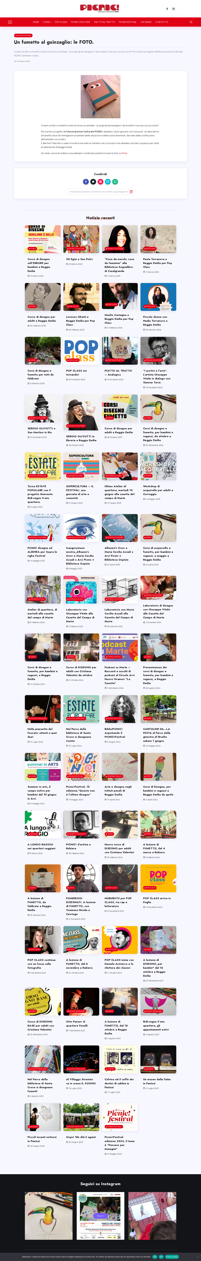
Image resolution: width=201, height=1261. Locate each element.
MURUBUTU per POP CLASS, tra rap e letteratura (119, 910)
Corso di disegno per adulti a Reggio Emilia (42, 323)
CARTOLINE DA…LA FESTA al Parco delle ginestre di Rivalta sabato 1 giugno (157, 743)
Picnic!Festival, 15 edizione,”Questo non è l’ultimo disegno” (81, 798)
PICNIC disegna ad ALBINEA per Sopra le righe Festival (41, 560)
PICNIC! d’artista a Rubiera (79, 854)
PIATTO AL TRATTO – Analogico (119, 376)
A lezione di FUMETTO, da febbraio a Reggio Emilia (40, 912)
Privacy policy (172, 1257)
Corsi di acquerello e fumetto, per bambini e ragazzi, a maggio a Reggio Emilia (158, 562)
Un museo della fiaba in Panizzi (157, 1089)
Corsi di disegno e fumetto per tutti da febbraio (41, 378)
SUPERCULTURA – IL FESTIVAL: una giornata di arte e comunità (81, 500)
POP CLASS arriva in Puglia (157, 908)
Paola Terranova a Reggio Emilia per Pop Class (155, 263)
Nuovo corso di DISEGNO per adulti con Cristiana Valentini (120, 856)
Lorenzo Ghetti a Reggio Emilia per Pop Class (78, 325)
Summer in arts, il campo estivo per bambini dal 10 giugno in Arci (43, 800)
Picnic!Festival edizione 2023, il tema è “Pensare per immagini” (119, 1151)
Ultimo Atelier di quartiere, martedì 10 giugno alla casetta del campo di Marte (119, 500)
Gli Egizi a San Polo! (80, 259)
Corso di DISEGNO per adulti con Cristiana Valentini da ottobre (80, 681)
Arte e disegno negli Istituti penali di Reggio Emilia (118, 798)
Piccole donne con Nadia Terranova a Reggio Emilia (156, 325)
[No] (197, 1256)
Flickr (124, 153)
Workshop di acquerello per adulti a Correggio (157, 498)
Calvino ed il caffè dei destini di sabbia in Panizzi (120, 1091)
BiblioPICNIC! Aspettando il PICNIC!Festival (116, 741)
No (161, 1257)
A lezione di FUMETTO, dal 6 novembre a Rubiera (80, 972)
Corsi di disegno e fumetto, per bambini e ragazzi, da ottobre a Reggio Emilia (157, 438)
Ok (155, 1257)
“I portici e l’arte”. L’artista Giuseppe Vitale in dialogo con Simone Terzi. (157, 380)
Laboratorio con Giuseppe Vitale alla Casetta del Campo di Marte (81, 623)
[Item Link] (43, 239)
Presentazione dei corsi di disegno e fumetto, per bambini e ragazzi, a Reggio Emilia (157, 683)
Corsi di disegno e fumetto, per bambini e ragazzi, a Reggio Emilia (42, 681)
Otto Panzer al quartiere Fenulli (77, 1031)
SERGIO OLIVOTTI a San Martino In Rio (42, 434)
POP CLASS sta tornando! (77, 376)
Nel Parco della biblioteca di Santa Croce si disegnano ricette (79, 743)
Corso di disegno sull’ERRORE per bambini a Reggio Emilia (40, 265)
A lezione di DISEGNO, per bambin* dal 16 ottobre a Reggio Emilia (155, 975)
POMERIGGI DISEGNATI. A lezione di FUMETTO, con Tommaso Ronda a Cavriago (80, 914)
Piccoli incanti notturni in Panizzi (43, 1147)
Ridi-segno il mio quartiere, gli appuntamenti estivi (156, 1033)
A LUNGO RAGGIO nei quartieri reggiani (42, 854)
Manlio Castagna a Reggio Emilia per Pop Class (117, 323)
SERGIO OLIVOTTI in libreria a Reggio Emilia (81, 444)
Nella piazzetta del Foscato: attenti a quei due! (41, 741)
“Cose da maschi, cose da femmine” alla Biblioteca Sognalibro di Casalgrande (117, 267)
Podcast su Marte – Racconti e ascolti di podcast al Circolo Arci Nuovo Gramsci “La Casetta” (118, 683)
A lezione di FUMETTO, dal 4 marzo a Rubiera (154, 856)
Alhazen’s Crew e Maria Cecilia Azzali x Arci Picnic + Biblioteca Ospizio (119, 562)
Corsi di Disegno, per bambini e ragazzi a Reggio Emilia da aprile (157, 800)
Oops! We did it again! (77, 1147)
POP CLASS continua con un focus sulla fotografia (42, 972)
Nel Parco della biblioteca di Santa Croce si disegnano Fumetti (41, 1093)
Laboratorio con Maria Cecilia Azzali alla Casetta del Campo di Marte (118, 623)
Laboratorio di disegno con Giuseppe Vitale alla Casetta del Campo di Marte (158, 621)
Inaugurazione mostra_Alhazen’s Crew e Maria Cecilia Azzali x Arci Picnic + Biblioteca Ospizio (80, 563)
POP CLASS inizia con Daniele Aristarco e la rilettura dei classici (120, 972)
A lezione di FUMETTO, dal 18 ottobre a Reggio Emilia (117, 1035)
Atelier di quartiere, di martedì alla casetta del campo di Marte (43, 621)
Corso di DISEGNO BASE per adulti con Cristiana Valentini (41, 1033)
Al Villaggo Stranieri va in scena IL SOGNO (80, 1091)
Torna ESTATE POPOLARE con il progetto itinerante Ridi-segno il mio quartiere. (41, 502)
